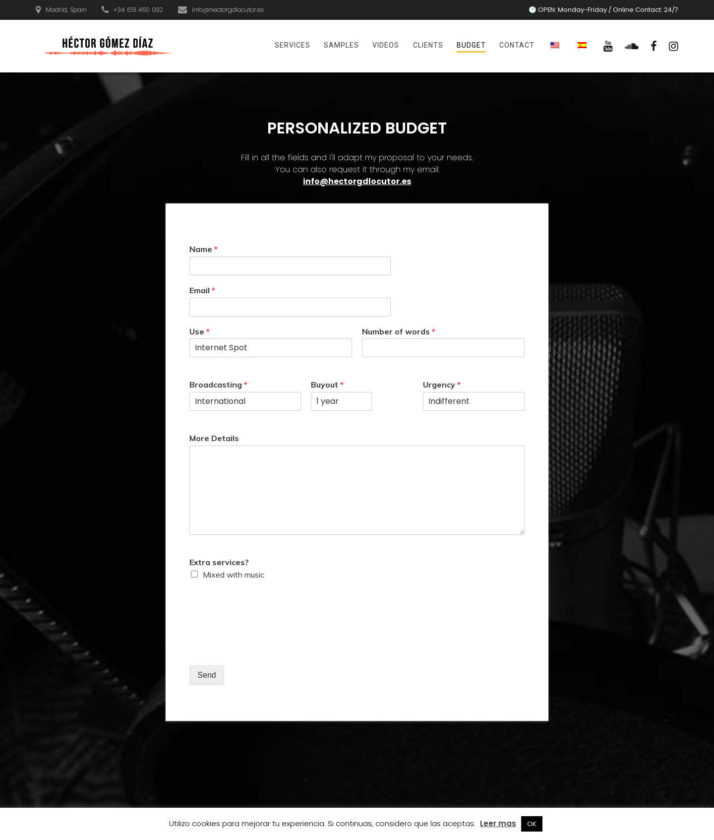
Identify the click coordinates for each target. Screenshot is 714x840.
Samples (341, 45)
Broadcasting (218, 384)
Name (203, 249)
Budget (471, 45)
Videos (385, 45)
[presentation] (264, 649)
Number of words (398, 331)
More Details (214, 438)
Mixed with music (233, 575)
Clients (428, 45)
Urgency (442, 384)
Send (206, 675)
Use (199, 331)
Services (292, 45)
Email (202, 290)
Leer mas (498, 823)
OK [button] (531, 824)
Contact (517, 45)
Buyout (327, 384)
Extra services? (219, 562)
